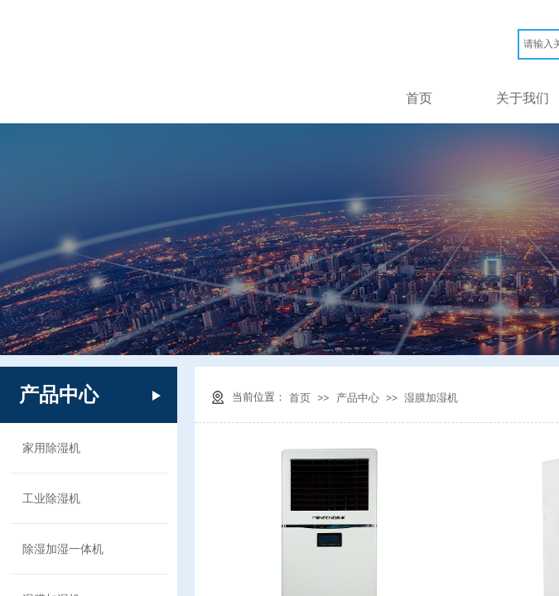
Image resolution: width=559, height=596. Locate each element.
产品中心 (357, 398)
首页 (419, 98)
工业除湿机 (51, 498)
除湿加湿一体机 (63, 548)
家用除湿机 (51, 447)
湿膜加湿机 (431, 398)
